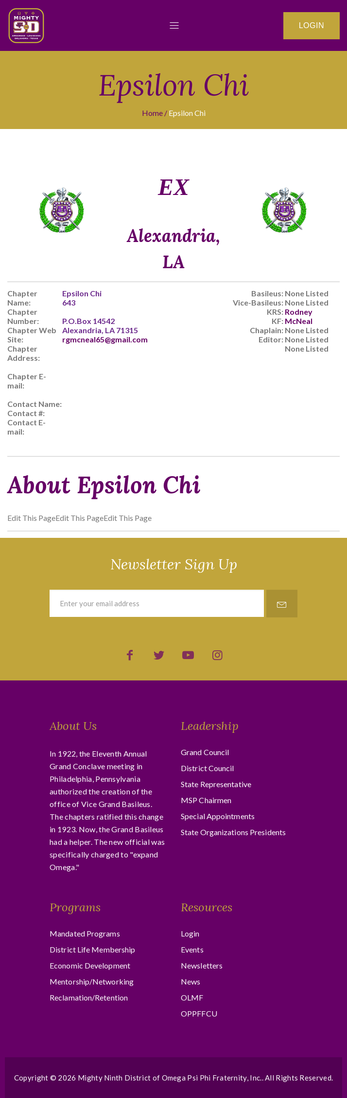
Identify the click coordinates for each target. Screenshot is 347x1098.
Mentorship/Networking (92, 981)
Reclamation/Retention (89, 997)
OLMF (192, 997)
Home (152, 112)
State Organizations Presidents (233, 832)
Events (192, 949)
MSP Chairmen (206, 800)
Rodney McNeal (298, 316)
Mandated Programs (85, 933)
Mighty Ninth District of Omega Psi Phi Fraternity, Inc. (170, 1077)
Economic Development (90, 965)
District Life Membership (92, 949)
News (190, 981)
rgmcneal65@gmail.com (105, 339)
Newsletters (202, 965)
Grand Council (205, 752)
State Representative (216, 784)
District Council (207, 768)
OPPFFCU (199, 1013)
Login (311, 25)
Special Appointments (218, 816)
